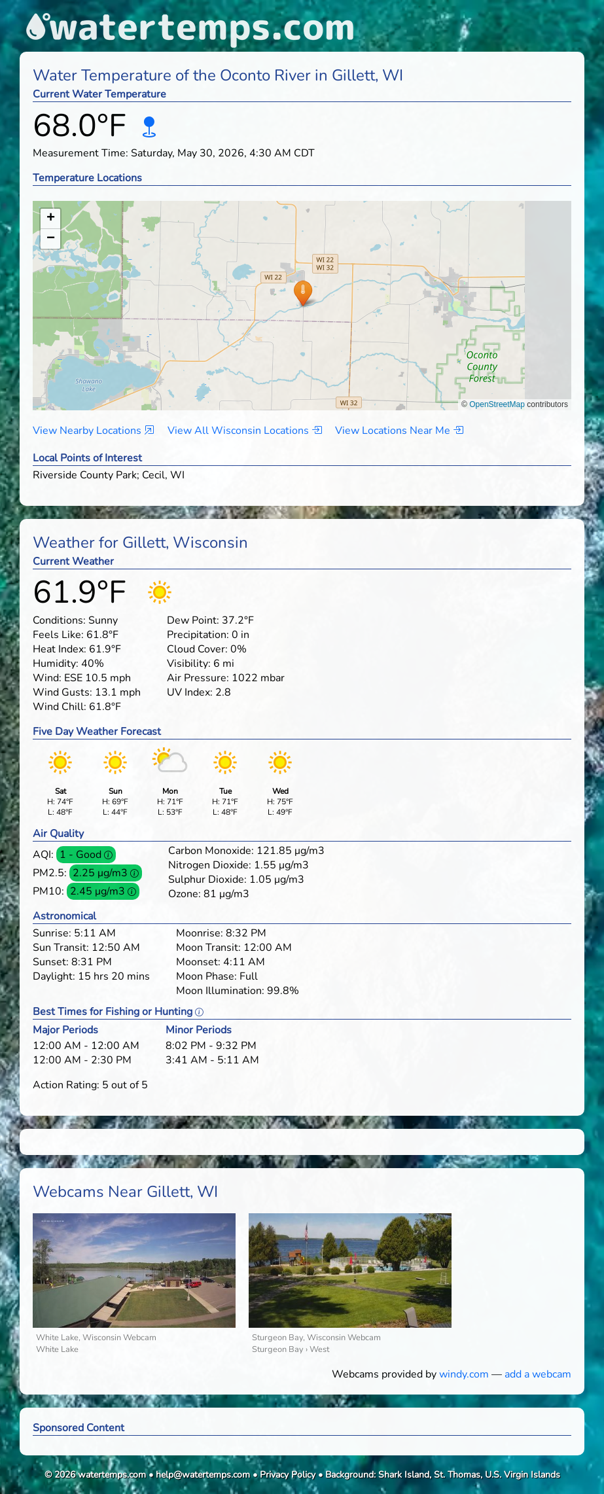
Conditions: (59, 620)
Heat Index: (59, 649)
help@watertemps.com (203, 1474)
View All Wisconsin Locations (245, 430)
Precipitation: (198, 635)
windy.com (464, 1374)
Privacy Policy (287, 1474)
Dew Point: (193, 620)
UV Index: (190, 692)
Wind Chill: (59, 707)
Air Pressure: (198, 678)
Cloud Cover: (197, 649)
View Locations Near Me (399, 430)
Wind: (47, 678)
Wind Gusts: (62, 692)
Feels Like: (58, 635)
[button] (302, 293)
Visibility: (189, 663)
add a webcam (538, 1374)
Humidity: (56, 663)
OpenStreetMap (497, 404)
